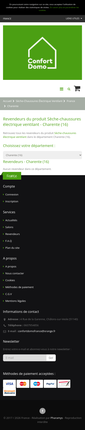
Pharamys (57, 418)
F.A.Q (8, 241)
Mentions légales (15, 301)
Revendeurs (12, 234)
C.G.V (8, 294)
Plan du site (12, 248)
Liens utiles (74, 18)
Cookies (10, 280)
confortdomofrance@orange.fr (36, 331)
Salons (9, 227)
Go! (51, 358)
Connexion (11, 194)
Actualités (11, 220)
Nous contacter (14, 273)
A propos (10, 266)
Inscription (11, 201)
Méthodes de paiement (19, 287)
